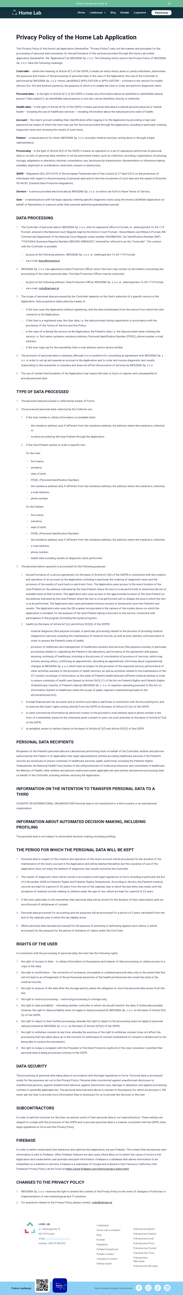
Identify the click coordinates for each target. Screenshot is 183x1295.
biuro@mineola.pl (49, 260)
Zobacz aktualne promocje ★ (91, 3)
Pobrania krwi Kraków (144, 1233)
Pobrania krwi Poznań (144, 1248)
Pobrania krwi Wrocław (145, 1266)
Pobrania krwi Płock (143, 1243)
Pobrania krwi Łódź (143, 1238)
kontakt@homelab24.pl (58, 1238)
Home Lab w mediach (108, 1230)
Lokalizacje (103, 1225)
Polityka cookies (105, 1254)
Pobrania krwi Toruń (143, 1253)
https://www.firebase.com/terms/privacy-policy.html (97, 1168)
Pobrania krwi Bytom (144, 1229)
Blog (99, 1235)
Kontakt (101, 1239)
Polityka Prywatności (108, 1249)
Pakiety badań (104, 1263)
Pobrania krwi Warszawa (140, 1259)
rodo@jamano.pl (49, 288)
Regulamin (102, 1244)
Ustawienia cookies (107, 1258)
